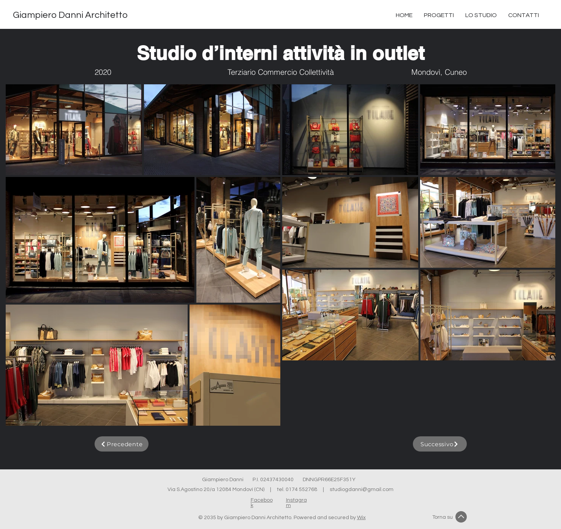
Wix (361, 517)
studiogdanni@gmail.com (361, 489)
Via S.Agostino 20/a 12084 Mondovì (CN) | (222, 489)
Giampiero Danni (227, 479)
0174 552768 (301, 489)
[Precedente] (122, 444)
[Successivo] (440, 444)
